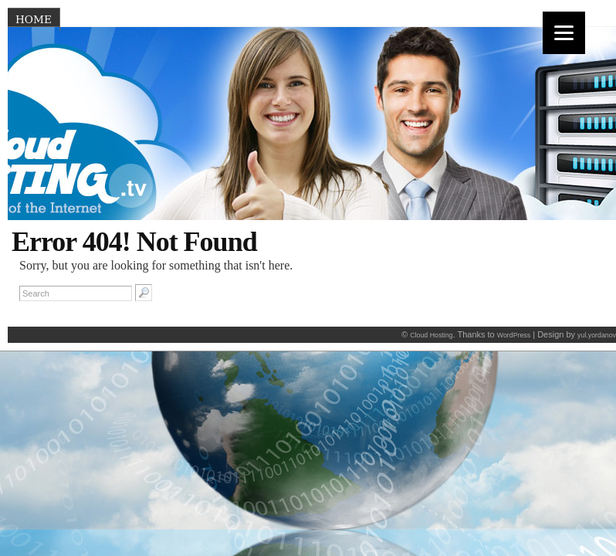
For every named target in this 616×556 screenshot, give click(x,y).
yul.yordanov (596, 335)
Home (33, 19)
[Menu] (564, 33)
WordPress (513, 335)
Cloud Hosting (431, 335)
